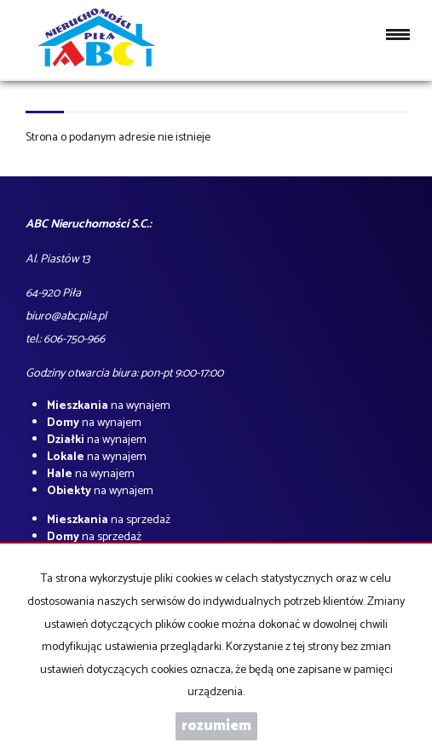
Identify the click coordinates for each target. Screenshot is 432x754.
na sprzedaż (108, 520)
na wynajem (108, 406)
